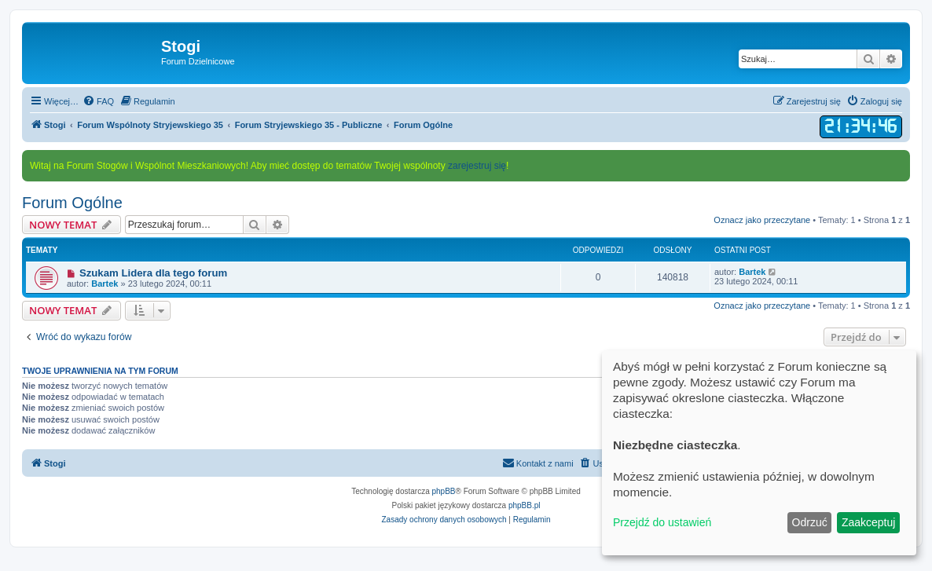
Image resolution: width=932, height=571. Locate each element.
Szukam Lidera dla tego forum (153, 273)
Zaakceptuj (868, 522)
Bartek (104, 283)
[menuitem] (98, 101)
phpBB (444, 491)
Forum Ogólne (72, 202)
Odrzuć (809, 522)
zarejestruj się (477, 165)
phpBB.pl (524, 505)
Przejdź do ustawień (662, 522)
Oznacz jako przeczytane (762, 220)
